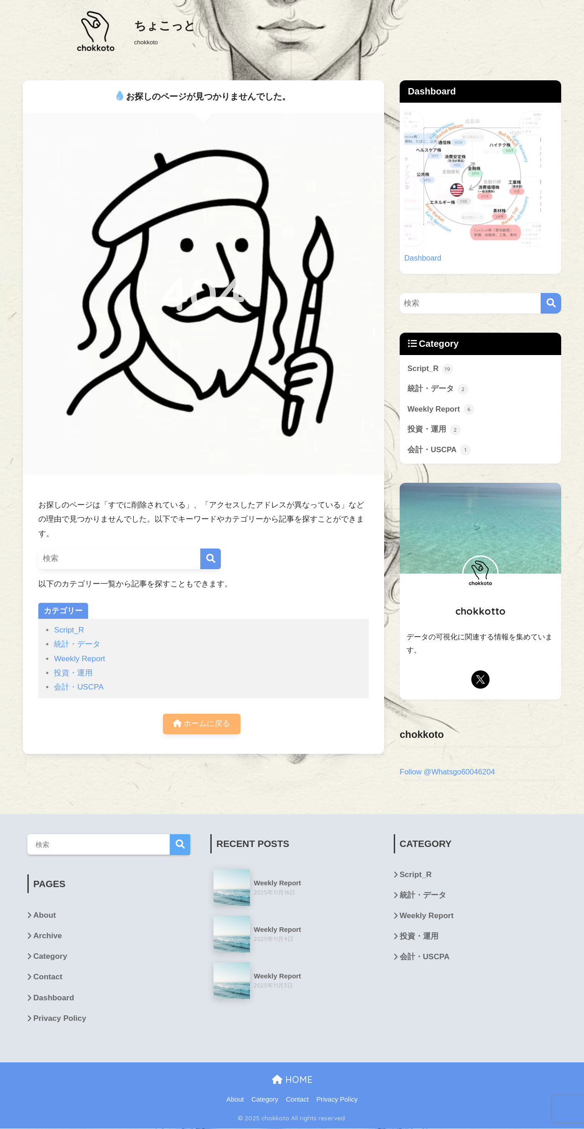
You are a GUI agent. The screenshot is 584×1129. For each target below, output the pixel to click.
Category (50, 957)
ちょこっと (165, 25)
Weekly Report (79, 658)
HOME (292, 1080)
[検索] (210, 559)
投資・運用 (73, 673)
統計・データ (77, 644)
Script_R (69, 630)
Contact (48, 977)
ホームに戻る (201, 724)
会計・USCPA (79, 687)
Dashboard (423, 258)
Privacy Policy (59, 1018)
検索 (180, 845)
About (44, 916)
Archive (47, 936)
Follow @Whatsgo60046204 (448, 772)
